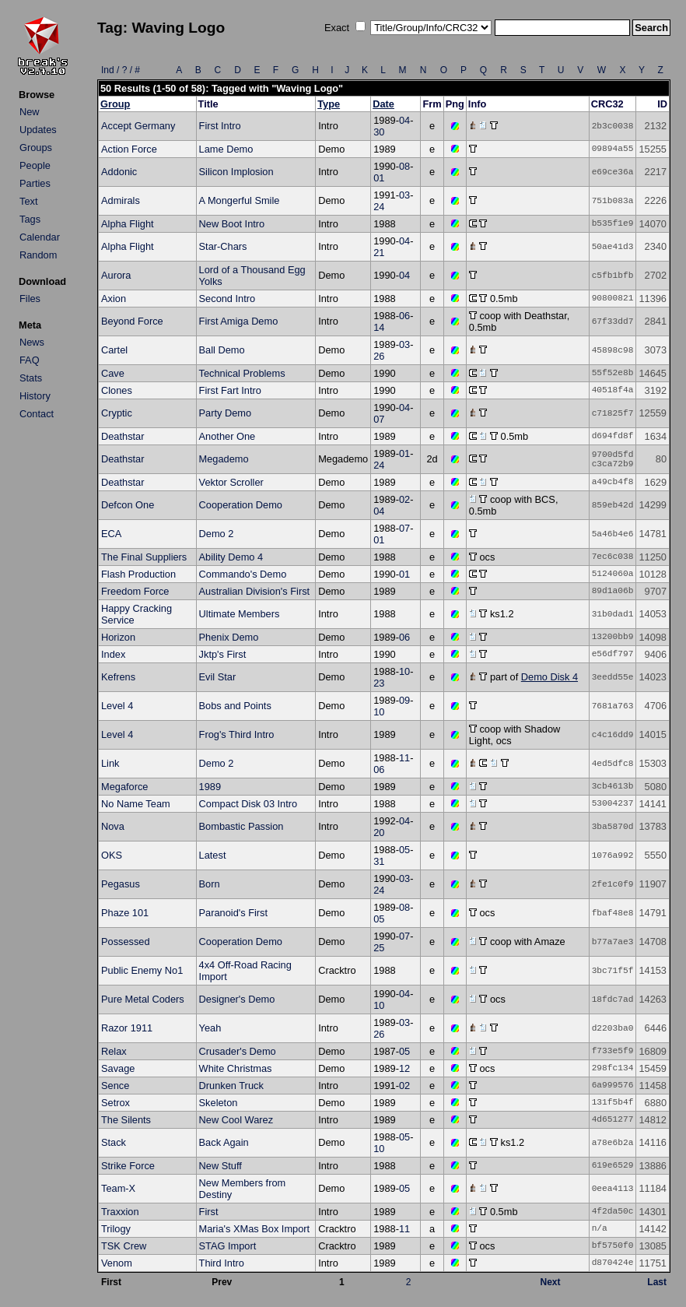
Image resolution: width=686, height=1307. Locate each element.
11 (404, 758)
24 (378, 207)
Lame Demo (226, 149)
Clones (116, 390)
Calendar (39, 237)
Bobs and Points (235, 705)
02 (404, 499)
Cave (112, 373)
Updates (38, 129)
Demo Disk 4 (549, 677)
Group (115, 104)
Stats (30, 378)
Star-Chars (223, 246)
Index (113, 654)
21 (378, 252)
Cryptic (116, 413)
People (35, 165)
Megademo (224, 459)
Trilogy (116, 1229)
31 (378, 861)
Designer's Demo (237, 999)
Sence (115, 1085)
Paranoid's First (233, 913)
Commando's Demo (243, 574)
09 (404, 700)
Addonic (119, 171)
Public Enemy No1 (142, 970)
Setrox (115, 1102)
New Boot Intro (232, 224)
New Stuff (220, 1166)
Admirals (120, 200)
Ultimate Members (239, 614)
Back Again (224, 1142)
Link (110, 763)
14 (378, 327)
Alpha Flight (127, 224)
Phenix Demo (229, 637)
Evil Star (217, 677)
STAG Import (228, 1246)
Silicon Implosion (236, 171)
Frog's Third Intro (237, 734)
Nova (112, 826)
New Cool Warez (236, 1120)
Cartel (114, 350)
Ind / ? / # (120, 70)
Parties (35, 183)
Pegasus (120, 884)
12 (404, 1068)
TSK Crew (123, 1246)
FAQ (29, 360)
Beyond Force (132, 321)
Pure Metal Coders (142, 999)
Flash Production (138, 574)
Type (328, 104)
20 (378, 832)
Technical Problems (242, 373)
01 (378, 178)
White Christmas (235, 1068)
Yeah (210, 1028)
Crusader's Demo (237, 1051)
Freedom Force (135, 591)
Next (551, 1282)
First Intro (220, 126)
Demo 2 (216, 533)
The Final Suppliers (144, 557)
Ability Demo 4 (231, 557)
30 (378, 132)
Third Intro (221, 1263)
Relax (114, 1051)
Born (209, 884)
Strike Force (128, 1166)
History (35, 396)
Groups (35, 147)
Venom (116, 1263)
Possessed (125, 941)
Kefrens (118, 677)
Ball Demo (222, 350)
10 (404, 671)
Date (383, 104)
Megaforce (124, 786)
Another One (227, 436)
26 (378, 356)
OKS (111, 855)
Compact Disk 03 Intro (248, 804)
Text (28, 201)
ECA (111, 533)
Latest (212, 855)
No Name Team (135, 804)
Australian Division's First (254, 591)
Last (657, 1282)
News (31, 342)
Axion (113, 298)
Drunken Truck (231, 1085)
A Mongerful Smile (239, 200)
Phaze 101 (125, 913)
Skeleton (218, 1102)
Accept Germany (138, 126)
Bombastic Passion (241, 826)
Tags (29, 219)
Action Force (129, 149)
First (209, 1211)
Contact (36, 414)
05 (404, 850)
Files (29, 298)
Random (38, 255)
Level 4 (117, 705)
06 (404, 315)
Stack (113, 1142)
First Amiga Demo (238, 321)
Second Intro (227, 298)
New (29, 112)
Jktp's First (223, 654)
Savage (118, 1068)
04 (404, 120)
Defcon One (127, 505)
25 (378, 948)
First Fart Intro (230, 390)
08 (404, 166)
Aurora (116, 275)
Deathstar (122, 436)
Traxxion (120, 1211)
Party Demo (225, 413)
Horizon (118, 637)
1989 (210, 786)
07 (378, 419)
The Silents (126, 1120)
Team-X (118, 1188)
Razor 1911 (126, 1028)
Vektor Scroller (231, 482)
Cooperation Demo (240, 505)
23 (378, 683)
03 (404, 195)
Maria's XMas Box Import (254, 1229)
